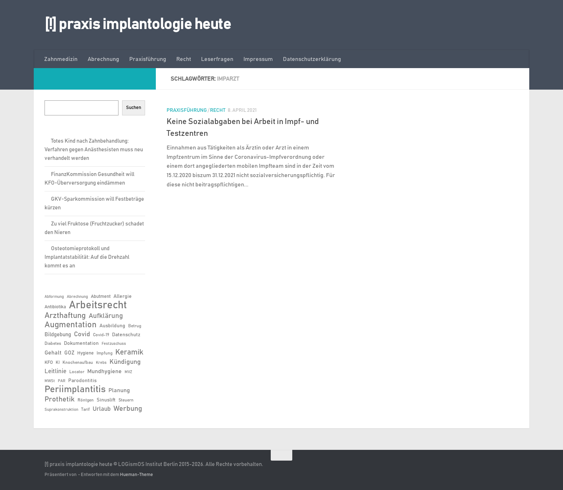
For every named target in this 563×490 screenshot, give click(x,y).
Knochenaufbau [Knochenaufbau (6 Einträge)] (77, 362)
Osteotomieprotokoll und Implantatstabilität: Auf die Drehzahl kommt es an (87, 257)
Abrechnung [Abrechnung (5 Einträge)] (77, 297)
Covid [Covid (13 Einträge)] (82, 334)
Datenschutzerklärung (312, 59)
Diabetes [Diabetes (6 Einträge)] (53, 343)
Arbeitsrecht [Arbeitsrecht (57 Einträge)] (98, 305)
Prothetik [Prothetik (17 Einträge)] (60, 399)
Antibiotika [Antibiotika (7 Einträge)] (55, 307)
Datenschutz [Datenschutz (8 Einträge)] (126, 334)
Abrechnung (103, 59)
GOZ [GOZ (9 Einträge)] (69, 353)
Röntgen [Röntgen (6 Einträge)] (86, 400)
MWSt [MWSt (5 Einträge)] (50, 381)
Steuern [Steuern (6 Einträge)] (126, 400)
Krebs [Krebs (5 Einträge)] (101, 363)
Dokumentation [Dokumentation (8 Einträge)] (81, 343)
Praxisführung (147, 59)
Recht (183, 59)
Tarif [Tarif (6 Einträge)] (85, 409)
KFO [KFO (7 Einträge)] (49, 362)
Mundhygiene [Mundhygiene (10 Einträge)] (104, 371)
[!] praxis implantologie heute (138, 24)
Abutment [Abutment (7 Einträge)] (101, 296)
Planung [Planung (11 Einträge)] (119, 390)
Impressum (258, 59)
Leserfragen (217, 59)
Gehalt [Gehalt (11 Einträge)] (53, 353)
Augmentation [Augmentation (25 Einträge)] (71, 325)
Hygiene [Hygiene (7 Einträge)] (85, 353)
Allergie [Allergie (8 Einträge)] (122, 296)
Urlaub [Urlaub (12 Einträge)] (102, 409)
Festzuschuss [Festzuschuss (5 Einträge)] (114, 344)
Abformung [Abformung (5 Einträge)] (54, 297)
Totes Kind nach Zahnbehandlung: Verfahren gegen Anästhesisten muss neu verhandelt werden (94, 149)
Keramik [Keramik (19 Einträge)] (129, 352)
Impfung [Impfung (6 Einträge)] (104, 353)
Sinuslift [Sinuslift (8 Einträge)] (106, 400)
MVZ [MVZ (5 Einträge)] (128, 372)
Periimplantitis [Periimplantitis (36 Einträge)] (75, 389)
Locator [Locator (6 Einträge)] (76, 372)
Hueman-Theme (136, 474)
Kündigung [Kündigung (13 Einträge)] (125, 362)
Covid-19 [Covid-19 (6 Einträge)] (101, 335)
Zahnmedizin (61, 59)
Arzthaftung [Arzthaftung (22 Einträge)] (65, 315)
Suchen (133, 107)
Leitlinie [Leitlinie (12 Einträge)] (55, 371)
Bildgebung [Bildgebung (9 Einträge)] (58, 334)
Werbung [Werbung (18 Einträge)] (127, 408)
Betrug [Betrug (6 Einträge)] (134, 326)
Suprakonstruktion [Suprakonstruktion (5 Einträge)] (61, 409)
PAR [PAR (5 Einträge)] (61, 381)
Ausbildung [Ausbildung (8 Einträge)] (112, 325)
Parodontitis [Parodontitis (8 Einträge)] (82, 380)
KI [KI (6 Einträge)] (58, 362)
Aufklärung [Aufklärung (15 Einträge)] (106, 316)
